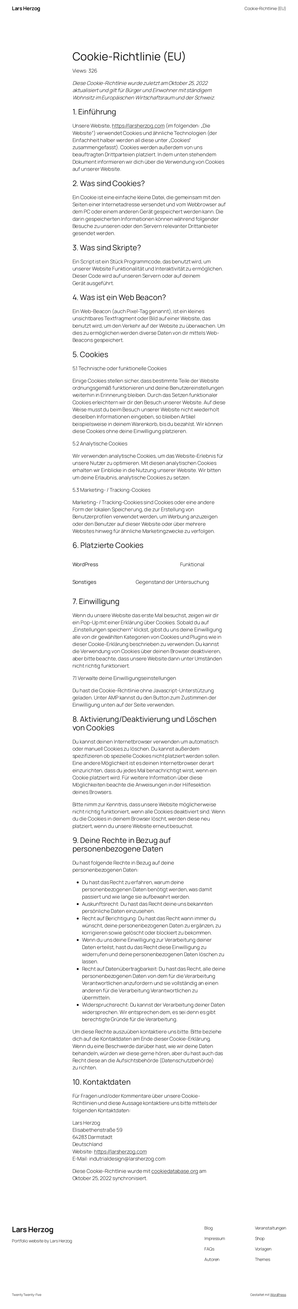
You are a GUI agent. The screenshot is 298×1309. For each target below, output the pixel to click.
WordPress (278, 1294)
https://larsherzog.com (138, 125)
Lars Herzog (26, 8)
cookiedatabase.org (174, 1170)
